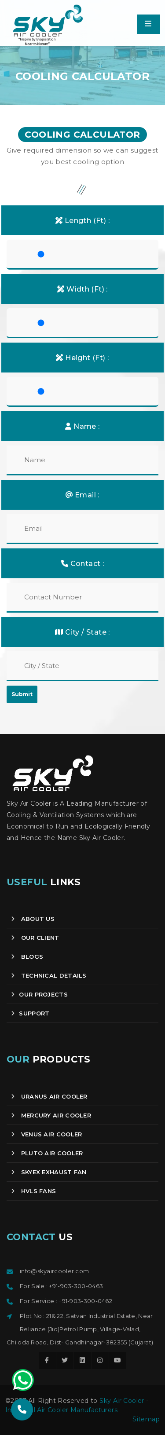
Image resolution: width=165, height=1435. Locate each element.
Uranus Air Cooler (49, 1096)
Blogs (27, 956)
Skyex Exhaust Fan (49, 1172)
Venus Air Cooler (46, 1134)
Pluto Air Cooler (47, 1153)
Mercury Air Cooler (51, 1115)
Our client (35, 937)
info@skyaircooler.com (54, 1270)
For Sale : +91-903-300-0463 (61, 1285)
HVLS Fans (33, 1190)
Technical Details (49, 975)
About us (33, 918)
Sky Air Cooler (121, 1401)
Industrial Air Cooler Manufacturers (61, 1410)
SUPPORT (30, 1013)
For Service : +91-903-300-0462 (66, 1300)
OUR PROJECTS (39, 994)
